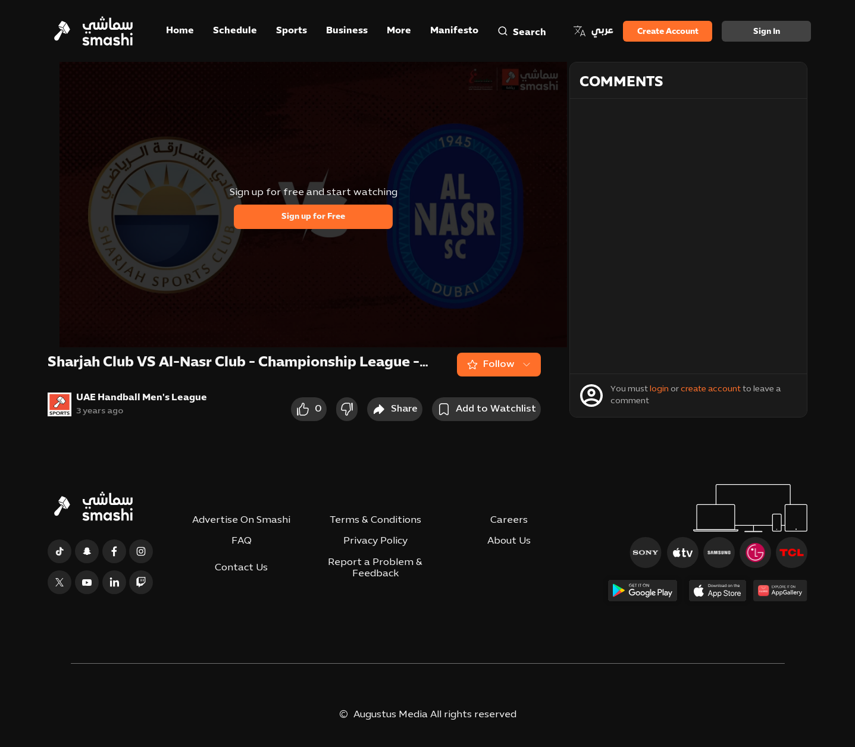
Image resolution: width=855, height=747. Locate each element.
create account (711, 389)
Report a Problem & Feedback (375, 568)
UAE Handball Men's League (141, 398)
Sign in (766, 32)
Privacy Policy (375, 541)
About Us (509, 541)
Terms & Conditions (375, 520)
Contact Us (241, 568)
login (659, 389)
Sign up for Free (313, 217)
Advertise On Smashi (241, 520)
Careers (509, 520)
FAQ (241, 541)
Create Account (668, 32)
